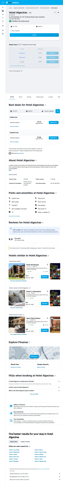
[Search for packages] (3, 17)
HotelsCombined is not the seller (35, 474)
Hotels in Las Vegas (14, 450)
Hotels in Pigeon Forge (40, 452)
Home (10, 8)
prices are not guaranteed (43, 468)
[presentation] (21, 71)
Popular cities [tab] (13, 441)
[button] (3, 2)
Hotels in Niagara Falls (40, 461)
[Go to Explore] (3, 21)
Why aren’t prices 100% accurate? (35, 479)
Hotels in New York (14, 456)
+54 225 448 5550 (14, 19)
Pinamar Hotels (43, 8)
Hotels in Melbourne (14, 452)
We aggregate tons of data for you (35, 477)
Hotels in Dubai (13, 454)
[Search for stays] (3, 11)
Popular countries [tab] (25, 441)
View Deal (44, 276)
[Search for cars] (3, 14)
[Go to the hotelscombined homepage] (12, 2)
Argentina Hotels (17, 8)
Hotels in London (13, 459)
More (10, 170)
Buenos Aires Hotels (30, 8)
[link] (18, 280)
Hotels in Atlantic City (40, 456)
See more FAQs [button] (34, 394)
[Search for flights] (3, 7)
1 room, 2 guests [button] (15, 30)
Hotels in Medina (39, 454)
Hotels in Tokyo (39, 459)
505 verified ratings (23, 21)
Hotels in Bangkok (14, 461)
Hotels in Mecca (39, 450)
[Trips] (3, 25)
